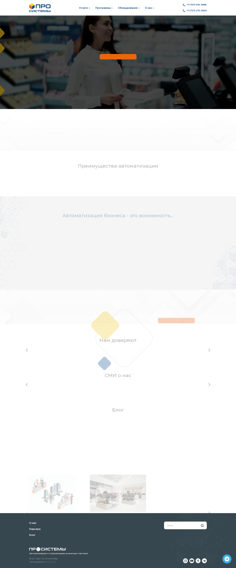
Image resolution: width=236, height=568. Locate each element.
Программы (104, 7)
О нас (149, 7)
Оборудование (129, 7)
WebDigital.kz (51, 562)
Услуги (84, 7)
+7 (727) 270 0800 (195, 10)
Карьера (34, 529)
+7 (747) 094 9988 (194, 4)
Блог (32, 535)
